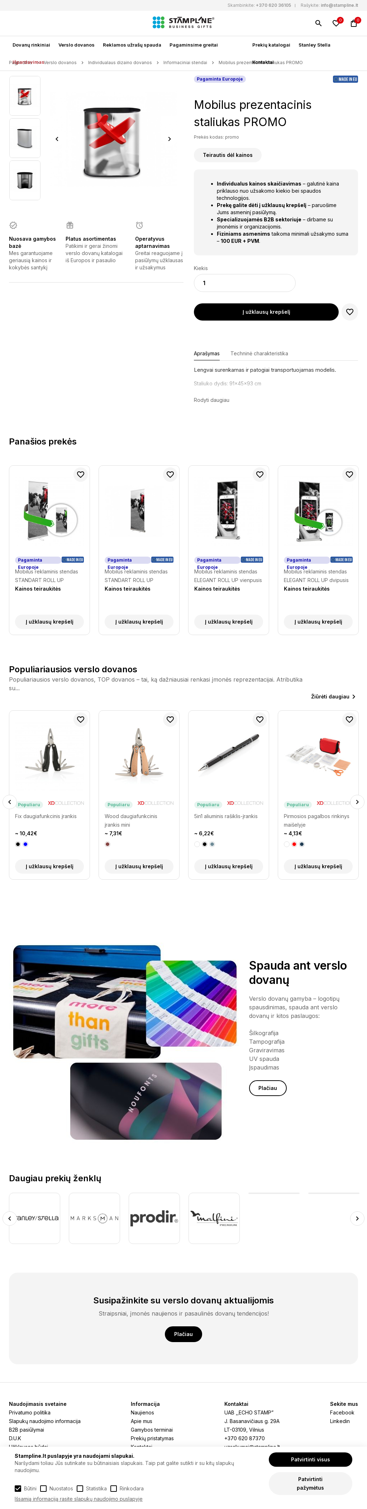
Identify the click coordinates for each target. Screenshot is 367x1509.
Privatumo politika (30, 1412)
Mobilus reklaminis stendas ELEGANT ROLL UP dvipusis (316, 575)
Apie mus (141, 1421)
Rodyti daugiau (211, 400)
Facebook (342, 1412)
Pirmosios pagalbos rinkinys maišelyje (316, 820)
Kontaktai (263, 62)
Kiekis (201, 268)
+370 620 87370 (244, 1438)
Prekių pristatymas (152, 1438)
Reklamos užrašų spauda (132, 45)
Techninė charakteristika (259, 353)
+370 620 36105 (273, 5)
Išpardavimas (28, 62)
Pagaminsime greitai (194, 45)
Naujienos (142, 1412)
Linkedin (340, 1421)
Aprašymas (207, 353)
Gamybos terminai (152, 1430)
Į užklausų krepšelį (266, 312)
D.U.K (15, 1438)
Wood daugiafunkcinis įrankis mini (131, 820)
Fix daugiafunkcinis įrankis (46, 816)
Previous (57, 139)
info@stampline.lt (339, 5)
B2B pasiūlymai (26, 1430)
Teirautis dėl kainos (228, 155)
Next (170, 139)
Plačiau (267, 1088)
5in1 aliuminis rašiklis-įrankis (226, 816)
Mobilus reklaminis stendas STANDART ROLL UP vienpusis (136, 576)
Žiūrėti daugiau (330, 696)
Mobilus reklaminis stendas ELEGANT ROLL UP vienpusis (228, 575)
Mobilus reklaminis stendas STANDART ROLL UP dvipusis (46, 576)
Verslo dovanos (76, 45)
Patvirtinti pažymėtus (310, 1483)
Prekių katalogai (271, 45)
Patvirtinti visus (310, 1459)
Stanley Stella (314, 45)
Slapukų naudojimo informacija (45, 1421)
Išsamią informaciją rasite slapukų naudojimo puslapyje (79, 1499)
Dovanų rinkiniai (31, 45)
